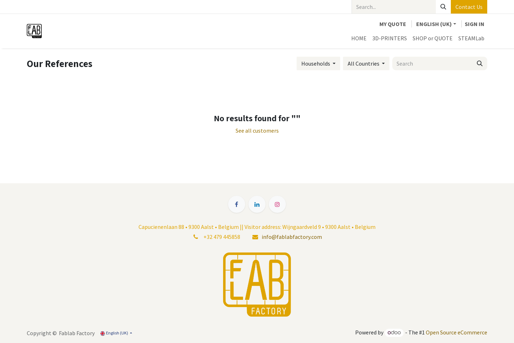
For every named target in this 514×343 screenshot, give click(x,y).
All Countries (363, 63)
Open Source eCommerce (456, 332)
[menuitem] (358, 38)
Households (315, 63)
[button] (318, 63)
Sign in (474, 23)
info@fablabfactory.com (292, 236)
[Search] (443, 7)
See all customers (257, 130)
